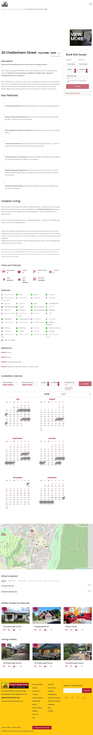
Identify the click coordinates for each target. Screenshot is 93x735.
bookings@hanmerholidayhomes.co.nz (14, 694)
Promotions (51, 688)
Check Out (81, 60)
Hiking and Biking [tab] (34, 581)
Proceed (77, 86)
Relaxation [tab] (22, 581)
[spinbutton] (71, 71)
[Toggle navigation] (91, 4)
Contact (50, 711)
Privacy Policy (16, 727)
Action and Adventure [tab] (51, 581)
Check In (69, 60)
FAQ (33, 718)
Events (34, 704)
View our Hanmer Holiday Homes (11, 9)
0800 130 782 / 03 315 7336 (10, 698)
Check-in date (7, 382)
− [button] (2, 529)
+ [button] (2, 526)
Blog (49, 708)
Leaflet (76, 568)
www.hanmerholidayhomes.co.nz (12, 701)
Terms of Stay (6, 727)
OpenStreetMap (83, 568)
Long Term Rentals (54, 698)
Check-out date (27, 382)
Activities (51, 684)
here (33, 236)
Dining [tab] (3, 581)
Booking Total (71, 76)
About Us (35, 714)
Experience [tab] (12, 581)
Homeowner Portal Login (42, 727)
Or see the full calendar (72, 93)
